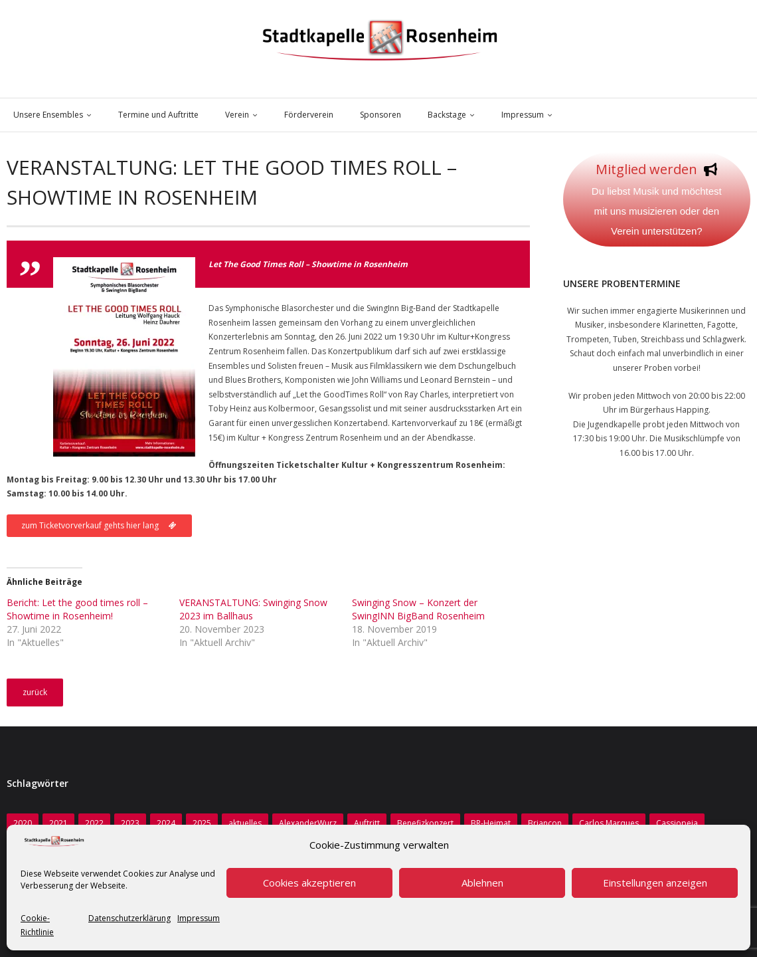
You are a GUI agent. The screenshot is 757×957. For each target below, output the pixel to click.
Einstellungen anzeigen (655, 882)
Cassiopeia (677, 823)
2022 (94, 823)
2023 (130, 823)
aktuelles (245, 823)
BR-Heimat (491, 823)
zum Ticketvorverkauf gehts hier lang (99, 525)
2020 (22, 823)
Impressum (198, 918)
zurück (35, 692)
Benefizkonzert (425, 823)
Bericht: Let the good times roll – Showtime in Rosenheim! (77, 609)
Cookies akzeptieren (309, 882)
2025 (202, 823)
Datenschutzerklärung (129, 918)
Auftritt (367, 823)
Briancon (545, 823)
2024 (166, 823)
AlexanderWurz (308, 823)
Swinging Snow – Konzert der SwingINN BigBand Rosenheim (418, 609)
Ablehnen (482, 882)
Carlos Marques (609, 823)
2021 (58, 823)
